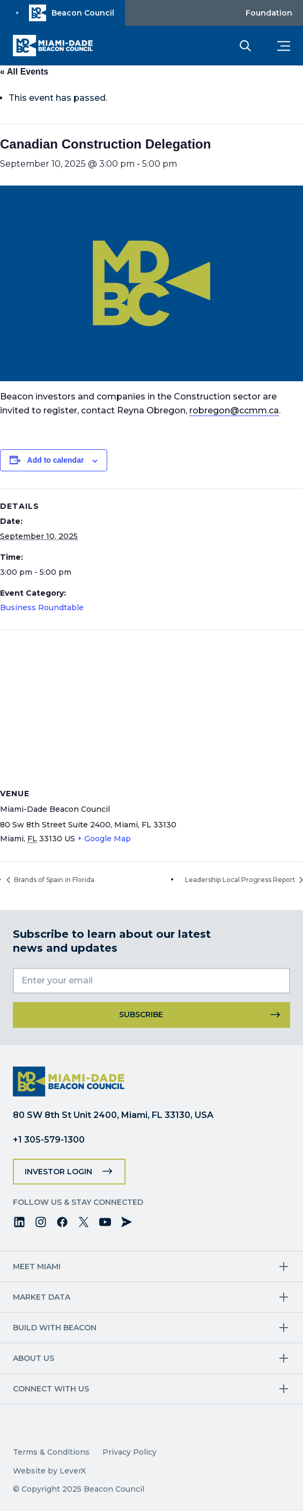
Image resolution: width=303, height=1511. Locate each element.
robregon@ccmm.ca (234, 410)
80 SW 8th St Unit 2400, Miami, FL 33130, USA (113, 1115)
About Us (33, 1358)
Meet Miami (37, 1266)
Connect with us (51, 1389)
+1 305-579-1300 (49, 1140)
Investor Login (58, 1171)
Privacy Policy (129, 1452)
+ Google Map (104, 838)
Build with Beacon (55, 1327)
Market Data (41, 1297)
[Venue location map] (151, 707)
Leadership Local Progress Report (241, 880)
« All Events (24, 71)
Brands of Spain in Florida (53, 880)
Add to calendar (55, 460)
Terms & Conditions (51, 1452)
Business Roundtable (42, 607)
